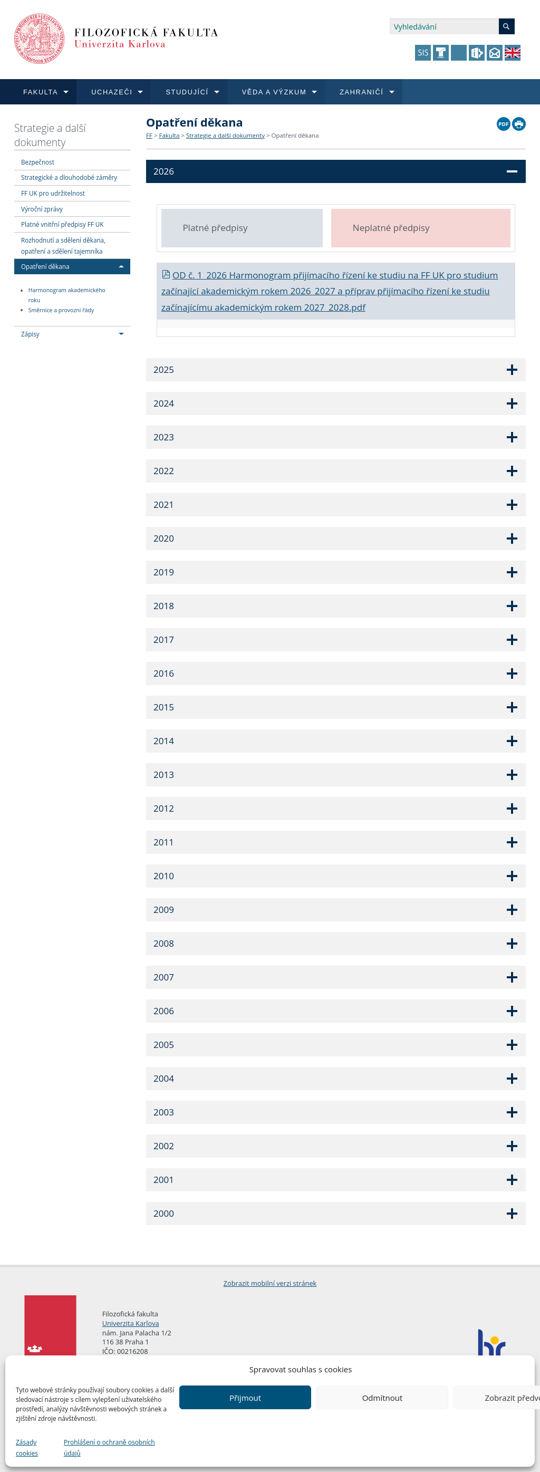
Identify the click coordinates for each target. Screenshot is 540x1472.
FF (149, 135)
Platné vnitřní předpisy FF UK (62, 224)
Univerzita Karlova (130, 1323)
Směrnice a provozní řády (61, 310)
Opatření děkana (45, 266)
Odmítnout (382, 1397)
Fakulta (169, 135)
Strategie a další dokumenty (50, 135)
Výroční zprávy (42, 209)
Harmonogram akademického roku (66, 295)
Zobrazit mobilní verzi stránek (270, 1283)
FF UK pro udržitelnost (53, 193)
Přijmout (245, 1397)
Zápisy (30, 334)
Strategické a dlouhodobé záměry (69, 177)
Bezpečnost (37, 162)
